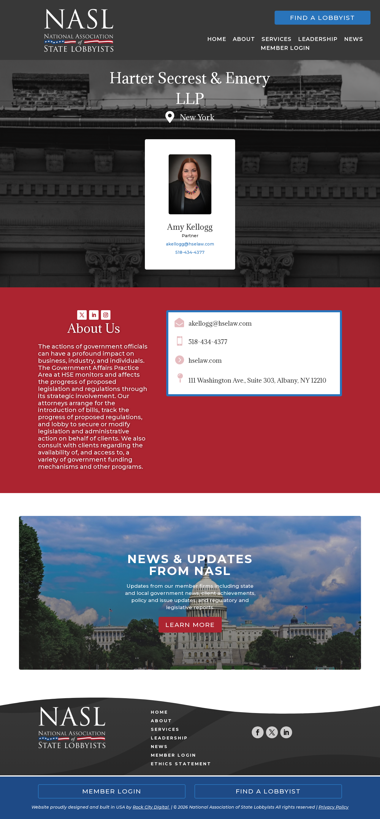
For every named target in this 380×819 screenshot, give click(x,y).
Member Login (285, 48)
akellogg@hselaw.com (190, 244)
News (353, 39)
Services (277, 39)
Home (216, 39)
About (244, 39)
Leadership (318, 39)
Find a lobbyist (322, 17)
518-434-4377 (190, 252)
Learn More (190, 624)
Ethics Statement (181, 763)
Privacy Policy (334, 807)
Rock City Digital (151, 807)
